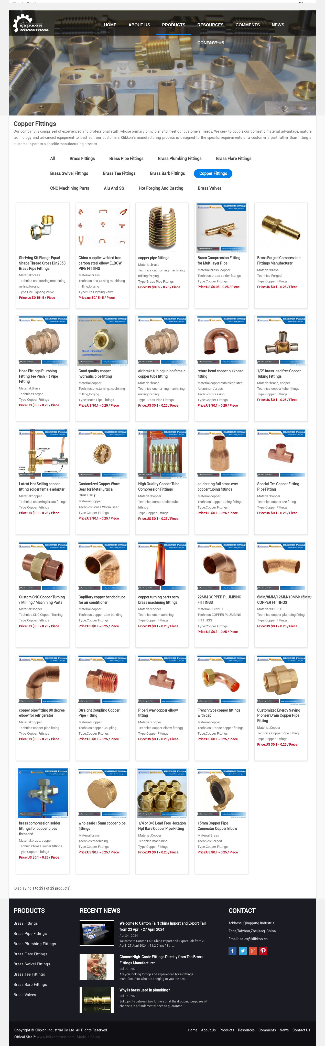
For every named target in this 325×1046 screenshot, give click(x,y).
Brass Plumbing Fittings (179, 158)
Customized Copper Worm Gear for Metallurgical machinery (99, 489)
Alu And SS (114, 188)
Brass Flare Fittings (233, 158)
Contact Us (210, 42)
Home (110, 25)
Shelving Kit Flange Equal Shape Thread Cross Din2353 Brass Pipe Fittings (42, 263)
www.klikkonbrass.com (55, 1037)
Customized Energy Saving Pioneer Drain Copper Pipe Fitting (278, 715)
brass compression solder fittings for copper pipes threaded (39, 828)
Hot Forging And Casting (161, 188)
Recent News (100, 910)
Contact (242, 910)
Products (174, 25)
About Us (139, 25)
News (278, 25)
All (52, 158)
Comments (248, 25)
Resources (210, 25)
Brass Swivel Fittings (69, 173)
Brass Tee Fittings (119, 173)
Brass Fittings (82, 158)
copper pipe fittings (153, 258)
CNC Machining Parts (69, 188)
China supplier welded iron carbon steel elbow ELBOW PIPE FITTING (100, 263)
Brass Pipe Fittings (126, 158)
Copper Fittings (213, 173)
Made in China (88, 1037)
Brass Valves (209, 188)
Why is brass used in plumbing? (145, 990)
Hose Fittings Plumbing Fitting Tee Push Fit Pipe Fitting (38, 376)
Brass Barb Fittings (167, 173)
